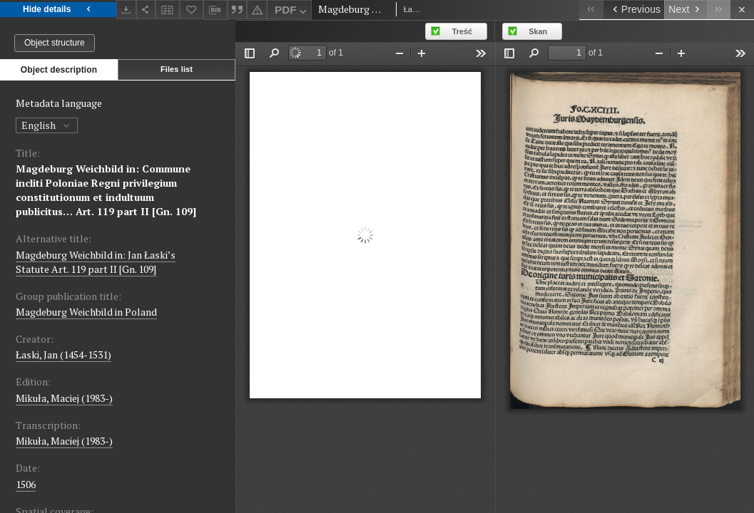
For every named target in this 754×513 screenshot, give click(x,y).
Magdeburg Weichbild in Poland (86, 311)
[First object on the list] (591, 9)
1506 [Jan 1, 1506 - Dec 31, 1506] (26, 484)
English (46, 125)
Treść (462, 31)
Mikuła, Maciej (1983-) (64, 398)
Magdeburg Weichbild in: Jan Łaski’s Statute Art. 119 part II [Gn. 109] (95, 262)
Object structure (54, 43)
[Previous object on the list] (633, 9)
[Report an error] (257, 9)
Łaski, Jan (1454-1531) (63, 354)
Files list (177, 69)
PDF (292, 12)
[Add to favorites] (192, 9)
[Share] (146, 9)
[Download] (126, 9)
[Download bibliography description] (215, 10)
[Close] (742, 9)
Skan (538, 31)
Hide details (58, 10)
